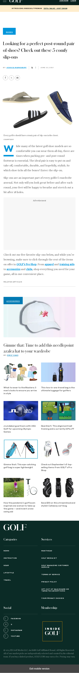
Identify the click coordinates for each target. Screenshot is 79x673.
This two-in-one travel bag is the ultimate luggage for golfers (58, 389)
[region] (39, 19)
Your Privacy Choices (52, 598)
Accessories (13, 301)
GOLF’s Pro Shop (26, 264)
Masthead (46, 551)
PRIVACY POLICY (49, 582)
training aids (66, 264)
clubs (29, 269)
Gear (6, 565)
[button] (11, 77)
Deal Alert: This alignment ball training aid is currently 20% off (57, 427)
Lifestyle (9, 573)
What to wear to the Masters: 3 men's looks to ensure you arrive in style (20, 391)
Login (73, 0)
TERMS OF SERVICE (50, 574)
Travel (7, 580)
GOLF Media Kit (49, 558)
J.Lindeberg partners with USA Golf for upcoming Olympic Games (20, 429)
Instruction (10, 558)
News (6, 551)
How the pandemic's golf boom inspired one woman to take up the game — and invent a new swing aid (19, 507)
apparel (49, 264)
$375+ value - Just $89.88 (55, 8)
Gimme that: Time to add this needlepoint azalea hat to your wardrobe (39, 348)
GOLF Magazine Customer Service (54, 566)
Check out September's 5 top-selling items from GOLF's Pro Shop (56, 467)
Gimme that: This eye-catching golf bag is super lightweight (20, 466)
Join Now (63, 0)
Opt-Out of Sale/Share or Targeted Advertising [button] (55, 590)
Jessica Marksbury (16, 67)
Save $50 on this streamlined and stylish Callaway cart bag (58, 504)
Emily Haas (12, 355)
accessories (13, 269)
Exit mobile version (39, 668)
